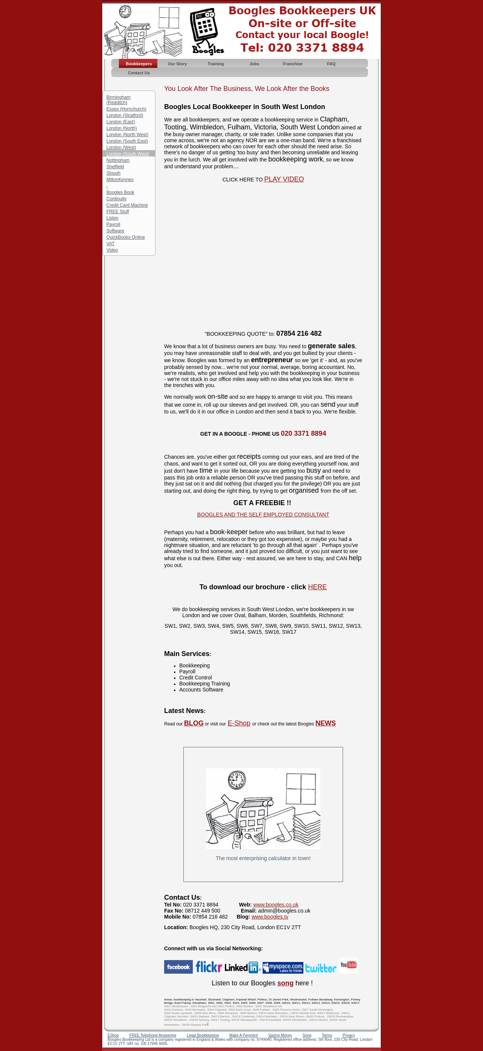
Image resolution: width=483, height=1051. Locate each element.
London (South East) (127, 141)
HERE (317, 587)
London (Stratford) (124, 115)
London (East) (120, 121)
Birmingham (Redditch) (118, 100)
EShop (113, 1035)
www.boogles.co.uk (275, 905)
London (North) (121, 128)
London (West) (121, 147)
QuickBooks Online (125, 237)
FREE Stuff (117, 211)
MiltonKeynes (120, 179)
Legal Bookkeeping (203, 1035)
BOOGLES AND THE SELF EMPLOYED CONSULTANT (263, 515)
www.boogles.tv (270, 917)
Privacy (349, 1035)
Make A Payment (243, 1035)
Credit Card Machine (127, 205)
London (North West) (127, 134)
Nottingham (117, 160)
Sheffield (115, 166)
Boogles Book (120, 192)
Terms (327, 1035)
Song (307, 1035)
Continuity (116, 198)
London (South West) (127, 154)
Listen (112, 218)
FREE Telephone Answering (152, 1035)
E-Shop (239, 723)
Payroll (113, 224)
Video (112, 250)
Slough (113, 173)
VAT (110, 243)
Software (115, 231)
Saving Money (280, 1035)
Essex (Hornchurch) (126, 109)
